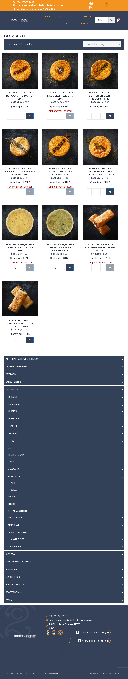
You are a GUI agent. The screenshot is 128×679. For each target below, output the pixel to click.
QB (9, 448)
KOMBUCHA (11, 569)
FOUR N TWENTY (16, 517)
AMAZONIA (13, 469)
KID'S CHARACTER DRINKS (18, 561)
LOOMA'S (12, 411)
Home (49, 16)
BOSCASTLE (14, 476)
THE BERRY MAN (16, 539)
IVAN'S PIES (13, 418)
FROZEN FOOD (13, 404)
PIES (13, 483)
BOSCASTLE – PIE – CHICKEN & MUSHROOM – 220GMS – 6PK (20, 171)
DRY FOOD (11, 374)
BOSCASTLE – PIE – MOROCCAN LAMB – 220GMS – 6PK (60, 171)
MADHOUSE (13, 525)
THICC (11, 441)
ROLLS (14, 490)
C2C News (85, 16)
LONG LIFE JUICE (13, 577)
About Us (65, 16)
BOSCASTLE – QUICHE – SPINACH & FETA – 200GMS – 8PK (60, 247)
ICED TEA (10, 554)
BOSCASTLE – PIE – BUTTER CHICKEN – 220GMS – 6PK (100, 95)
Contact (85, 23)
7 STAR (11, 461)
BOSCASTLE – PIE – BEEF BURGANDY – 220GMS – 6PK (20, 95)
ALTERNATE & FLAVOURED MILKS (22, 359)
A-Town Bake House (17, 511)
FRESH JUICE (12, 397)
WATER (9, 600)
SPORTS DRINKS (14, 592)
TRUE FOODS (14, 546)
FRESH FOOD (12, 389)
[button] (106, 4)
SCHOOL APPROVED (15, 584)
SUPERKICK (13, 433)
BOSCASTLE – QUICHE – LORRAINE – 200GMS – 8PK (20, 247)
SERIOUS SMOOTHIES (18, 532)
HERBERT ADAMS (16, 455)
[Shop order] (102, 44)
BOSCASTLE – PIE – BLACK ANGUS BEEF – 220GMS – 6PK (60, 95)
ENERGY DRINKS (13, 382)
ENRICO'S (12, 504)
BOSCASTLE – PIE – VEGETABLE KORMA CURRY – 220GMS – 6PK (100, 171)
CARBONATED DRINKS (16, 366)
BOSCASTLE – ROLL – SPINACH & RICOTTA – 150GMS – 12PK (20, 323)
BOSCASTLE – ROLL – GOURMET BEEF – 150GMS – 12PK (100, 247)
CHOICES (12, 496)
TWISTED (13, 426)
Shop (69, 23)
